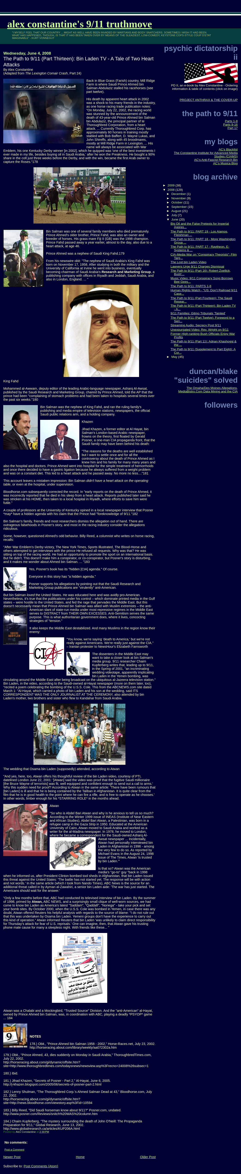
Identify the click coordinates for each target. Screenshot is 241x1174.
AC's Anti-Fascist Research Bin (216, 160)
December (179, 194)
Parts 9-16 (230, 124)
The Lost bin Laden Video (189, 262)
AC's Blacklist (228, 149)
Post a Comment (14, 1149)
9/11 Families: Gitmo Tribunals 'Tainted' (198, 313)
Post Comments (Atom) (41, 1166)
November (179, 198)
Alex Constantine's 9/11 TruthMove (79, 24)
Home (80, 1157)
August (176, 211)
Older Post (148, 1157)
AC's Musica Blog (225, 163)
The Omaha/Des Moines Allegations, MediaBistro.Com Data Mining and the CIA (208, 389)
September (179, 207)
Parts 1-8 (231, 121)
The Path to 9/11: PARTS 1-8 (191, 286)
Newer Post (11, 1157)
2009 (172, 185)
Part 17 (233, 128)
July (174, 215)
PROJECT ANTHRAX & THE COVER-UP (209, 100)
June (175, 219)
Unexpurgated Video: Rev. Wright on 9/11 (200, 329)
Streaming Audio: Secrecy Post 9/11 (196, 325)
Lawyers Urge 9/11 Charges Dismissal (197, 266)
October (177, 202)
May (174, 357)
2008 (172, 189)
